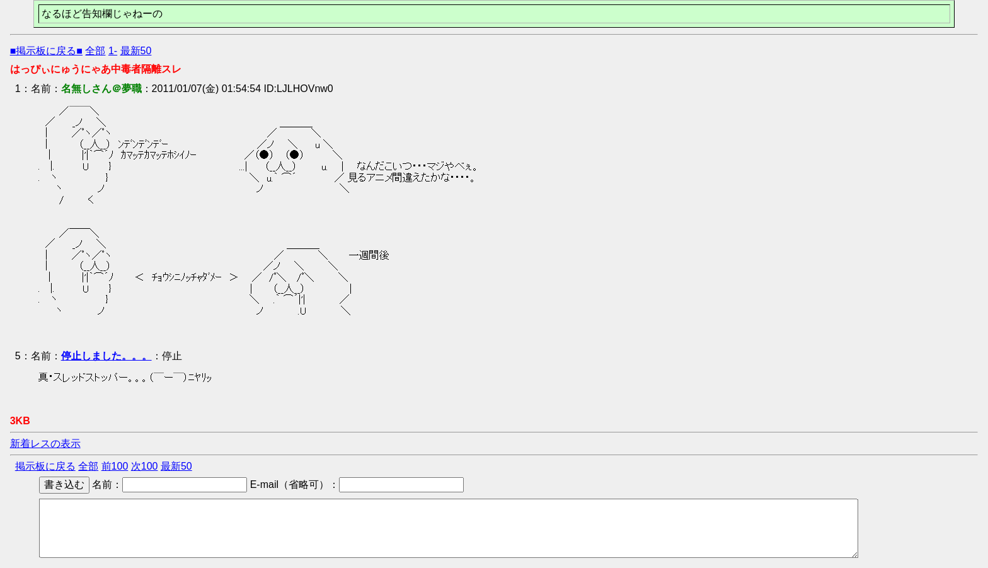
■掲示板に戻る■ (46, 50)
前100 (115, 466)
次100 (144, 466)
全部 (95, 50)
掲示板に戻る (45, 466)
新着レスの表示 (45, 443)
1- (112, 50)
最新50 (136, 50)
